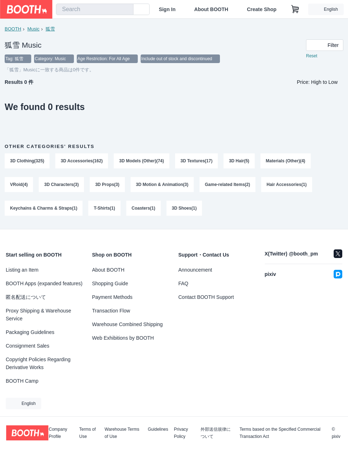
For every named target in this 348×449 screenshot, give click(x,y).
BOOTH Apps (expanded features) (44, 283)
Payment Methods (112, 297)
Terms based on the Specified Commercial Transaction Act (280, 433)
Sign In (167, 9)
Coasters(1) (143, 208)
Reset (311, 55)
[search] (126, 10)
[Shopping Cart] (295, 9)
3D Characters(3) (61, 184)
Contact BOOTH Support (206, 297)
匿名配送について (26, 297)
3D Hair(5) (239, 160)
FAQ (183, 283)
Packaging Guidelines (30, 332)
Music (33, 29)
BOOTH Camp (22, 381)
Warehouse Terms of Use (122, 433)
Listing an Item (22, 270)
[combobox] (94, 9)
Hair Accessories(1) (287, 184)
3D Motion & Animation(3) (162, 184)
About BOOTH (211, 9)
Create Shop (261, 9)
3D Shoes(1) (184, 208)
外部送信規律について (216, 433)
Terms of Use (87, 433)
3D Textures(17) (196, 160)
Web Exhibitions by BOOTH (123, 338)
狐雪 (50, 29)
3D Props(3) (107, 184)
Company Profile (58, 433)
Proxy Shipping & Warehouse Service (38, 314)
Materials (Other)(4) (285, 160)
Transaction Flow (111, 311)
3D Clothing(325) (27, 160)
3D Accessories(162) (82, 160)
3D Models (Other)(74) (141, 160)
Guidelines (158, 429)
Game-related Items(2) (227, 184)
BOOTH (13, 29)
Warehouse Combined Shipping (127, 324)
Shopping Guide (110, 283)
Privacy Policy (181, 433)
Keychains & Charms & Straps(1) (43, 208)
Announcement (195, 270)
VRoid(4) (19, 184)
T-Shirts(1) (104, 208)
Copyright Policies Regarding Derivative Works (38, 363)
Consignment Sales (27, 346)
